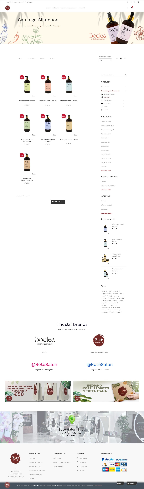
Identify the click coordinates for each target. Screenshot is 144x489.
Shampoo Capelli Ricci (48, 139)
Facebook (81, 462)
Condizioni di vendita (36, 462)
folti (103, 310)
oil (116, 296)
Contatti (82, 8)
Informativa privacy (35, 474)
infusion (104, 291)
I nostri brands (72, 324)
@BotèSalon (44, 364)
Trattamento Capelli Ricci (116, 255)
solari (115, 300)
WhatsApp (82, 458)
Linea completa (109, 94)
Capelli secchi (105, 154)
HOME (20, 26)
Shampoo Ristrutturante (68, 140)
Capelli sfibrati (106, 158)
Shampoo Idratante (27, 100)
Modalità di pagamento (37, 470)
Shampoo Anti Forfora (117, 240)
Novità (43, 58)
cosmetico (113, 303)
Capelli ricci (105, 150)
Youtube (81, 470)
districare (115, 310)
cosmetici (120, 298)
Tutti (20, 58)
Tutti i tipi (104, 166)
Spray (106, 107)
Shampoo (57, 26)
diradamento (106, 307)
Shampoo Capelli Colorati (118, 225)
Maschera (107, 103)
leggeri (111, 296)
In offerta (54, 58)
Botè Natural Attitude (108, 186)
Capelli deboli (105, 134)
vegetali (112, 298)
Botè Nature (55, 8)
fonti (112, 312)
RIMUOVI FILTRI (58, 162)
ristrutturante (106, 300)
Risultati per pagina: (105, 56)
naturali (113, 305)
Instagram (82, 466)
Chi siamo (32, 458)
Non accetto (131, 483)
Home (47, 8)
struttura (104, 305)
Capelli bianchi (106, 122)
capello (104, 303)
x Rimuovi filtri (106, 170)
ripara (118, 312)
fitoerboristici (118, 294)
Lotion (106, 110)
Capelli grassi (105, 142)
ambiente (104, 312)
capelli (104, 296)
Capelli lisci (105, 146)
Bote (121, 300)
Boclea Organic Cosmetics (69, 8)
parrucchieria (114, 291)
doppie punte (106, 294)
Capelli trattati (106, 162)
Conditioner (108, 100)
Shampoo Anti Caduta (48, 100)
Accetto (120, 483)
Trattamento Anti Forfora (118, 270)
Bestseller (31, 58)
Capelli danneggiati (107, 130)
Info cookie (98, 485)
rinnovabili (116, 307)
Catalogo (27, 26)
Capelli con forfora (107, 126)
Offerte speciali (106, 205)
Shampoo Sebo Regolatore (89, 101)
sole (108, 310)
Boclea (103, 182)
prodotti (104, 298)
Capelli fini (104, 138)
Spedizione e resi (34, 466)
